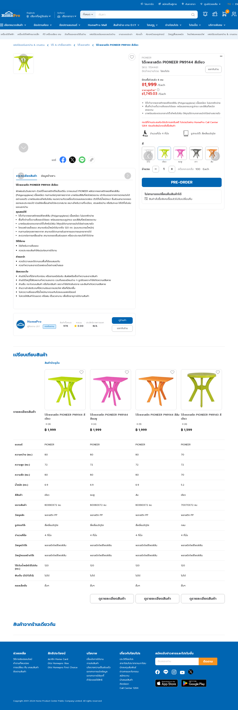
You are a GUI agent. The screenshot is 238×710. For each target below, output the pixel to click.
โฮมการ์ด (147, 4)
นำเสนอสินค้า (126, 680)
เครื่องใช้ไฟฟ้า (7, 34)
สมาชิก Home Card (58, 659)
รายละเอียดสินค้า (26, 176)
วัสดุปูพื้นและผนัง (176, 34)
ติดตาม (208, 661)
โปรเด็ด (193, 25)
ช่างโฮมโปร (171, 25)
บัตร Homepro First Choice (63, 667)
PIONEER (146, 57)
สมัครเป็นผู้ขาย (168, 4)
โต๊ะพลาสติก (84, 45)
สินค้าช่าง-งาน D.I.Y (124, 25)
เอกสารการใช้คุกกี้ (95, 675)
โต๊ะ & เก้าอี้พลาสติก (61, 45)
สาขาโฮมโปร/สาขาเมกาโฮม (133, 663)
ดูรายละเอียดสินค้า (112, 598)
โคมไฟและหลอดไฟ (195, 34)
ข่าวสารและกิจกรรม (129, 671)
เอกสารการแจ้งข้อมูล (97, 671)
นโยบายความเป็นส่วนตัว (99, 667)
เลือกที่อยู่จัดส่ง (39, 16)
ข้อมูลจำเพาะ (48, 176)
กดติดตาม (49, 326)
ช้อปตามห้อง (41, 25)
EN (236, 4)
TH (229, 4)
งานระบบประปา (125, 34)
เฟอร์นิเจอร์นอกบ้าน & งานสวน (222, 34)
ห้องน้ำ (139, 34)
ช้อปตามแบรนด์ (68, 25)
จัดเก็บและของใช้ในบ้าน (75, 34)
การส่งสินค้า (93, 663)
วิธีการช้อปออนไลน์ (22, 659)
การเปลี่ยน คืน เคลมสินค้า (26, 667)
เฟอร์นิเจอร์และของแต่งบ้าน (102, 34)
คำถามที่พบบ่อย (21, 663)
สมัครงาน (124, 675)
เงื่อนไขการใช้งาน (95, 659)
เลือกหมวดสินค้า (13, 25)
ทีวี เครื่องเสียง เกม (52, 34)
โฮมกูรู (151, 25)
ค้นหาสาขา (189, 4)
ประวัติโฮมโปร (126, 659)
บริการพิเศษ (215, 25)
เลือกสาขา (67, 16)
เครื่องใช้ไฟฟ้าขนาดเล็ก (28, 34)
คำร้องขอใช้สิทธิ (94, 680)
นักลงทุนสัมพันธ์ (128, 667)
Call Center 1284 (129, 688)
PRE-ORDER (182, 182)
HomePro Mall (97, 25)
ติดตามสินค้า (19, 671)
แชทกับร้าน (122, 328)
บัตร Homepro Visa (58, 663)
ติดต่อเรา (124, 684)
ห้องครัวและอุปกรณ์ (155, 34)
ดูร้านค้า (122, 320)
